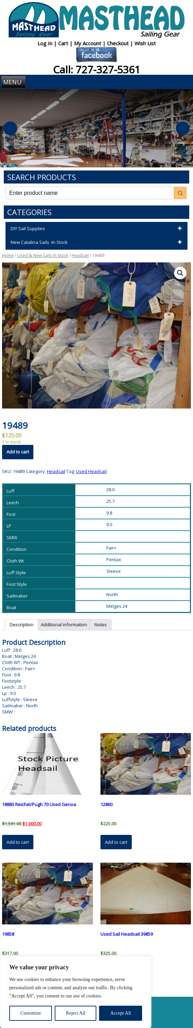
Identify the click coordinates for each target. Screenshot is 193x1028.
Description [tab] (21, 625)
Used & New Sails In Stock (42, 255)
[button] (180, 273)
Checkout (118, 43)
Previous (10, 128)
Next (183, 128)
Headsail (80, 255)
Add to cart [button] (18, 842)
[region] (75, 992)
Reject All (75, 1013)
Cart (63, 43)
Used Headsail (91, 471)
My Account (88, 43)
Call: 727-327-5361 (96, 69)
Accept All (120, 1013)
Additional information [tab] (64, 625)
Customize (30, 1013)
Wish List (145, 43)
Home (8, 255)
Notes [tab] (100, 625)
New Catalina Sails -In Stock (97, 242)
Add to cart (18, 452)
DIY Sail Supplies (97, 228)
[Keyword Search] (90, 193)
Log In (45, 43)
